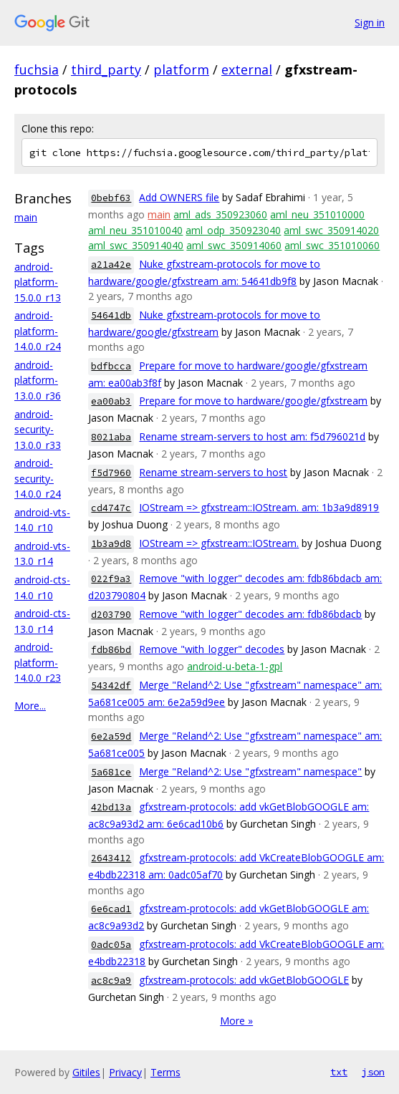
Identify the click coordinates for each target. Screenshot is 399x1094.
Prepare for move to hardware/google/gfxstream (253, 400)
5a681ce (111, 772)
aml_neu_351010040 (135, 230)
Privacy (125, 1072)
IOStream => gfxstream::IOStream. (219, 543)
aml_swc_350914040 (135, 245)
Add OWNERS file (179, 197)
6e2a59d (111, 736)
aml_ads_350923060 (220, 214)
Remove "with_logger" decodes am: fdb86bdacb (250, 614)
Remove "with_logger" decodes (211, 649)
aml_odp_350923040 (233, 230)
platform (181, 69)
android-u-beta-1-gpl (234, 666)
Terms (165, 1072)
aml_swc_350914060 (234, 245)
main (25, 217)
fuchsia (36, 69)
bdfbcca (111, 366)
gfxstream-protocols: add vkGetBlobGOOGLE (244, 980)
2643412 (111, 858)
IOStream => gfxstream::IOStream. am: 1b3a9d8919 (259, 507)
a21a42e (111, 264)
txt (338, 1071)
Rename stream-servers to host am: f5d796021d (252, 436)
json (373, 1071)
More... (30, 705)
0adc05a (111, 945)
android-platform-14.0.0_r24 (37, 331)
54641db (111, 315)
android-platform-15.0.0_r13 (37, 282)
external (246, 69)
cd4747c (111, 508)
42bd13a (111, 807)
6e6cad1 (111, 909)
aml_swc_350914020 (331, 230)
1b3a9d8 (111, 544)
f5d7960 (111, 473)
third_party (106, 69)
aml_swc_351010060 (332, 245)
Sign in (370, 22)
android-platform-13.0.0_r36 (37, 380)
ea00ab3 (111, 401)
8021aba (111, 437)
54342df (111, 685)
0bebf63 (111, 198)
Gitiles (86, 1072)
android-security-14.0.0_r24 (37, 478)
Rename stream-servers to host (213, 472)
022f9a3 (111, 579)
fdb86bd (111, 650)
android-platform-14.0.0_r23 (37, 662)
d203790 (111, 615)
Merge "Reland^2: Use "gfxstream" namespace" (250, 771)
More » (236, 1020)
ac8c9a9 (111, 980)
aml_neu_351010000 (317, 214)
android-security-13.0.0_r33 (37, 429)
